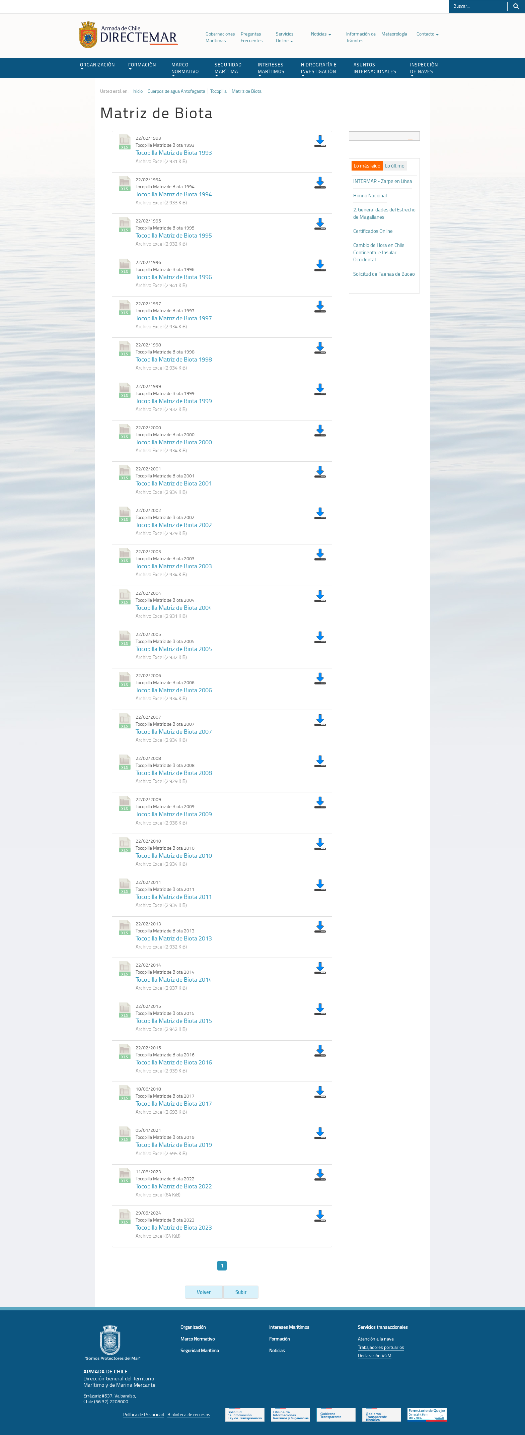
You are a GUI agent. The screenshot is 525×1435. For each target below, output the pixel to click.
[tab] (384, 135)
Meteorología (394, 33)
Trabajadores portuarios (381, 1347)
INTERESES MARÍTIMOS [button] (271, 68)
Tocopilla (218, 91)
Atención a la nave (376, 1338)
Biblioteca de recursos (188, 1414)
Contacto (428, 33)
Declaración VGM (374, 1355)
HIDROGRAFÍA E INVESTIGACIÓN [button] (319, 68)
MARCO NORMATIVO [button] (185, 68)
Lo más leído (367, 165)
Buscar (516, 6)
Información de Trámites (361, 37)
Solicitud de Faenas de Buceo (384, 273)
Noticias (321, 33)
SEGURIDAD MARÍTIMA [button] (228, 68)
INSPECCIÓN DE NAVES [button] (424, 68)
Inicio (138, 91)
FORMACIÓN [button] (142, 65)
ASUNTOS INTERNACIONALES (375, 67)
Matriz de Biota (246, 91)
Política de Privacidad (143, 1414)
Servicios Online (285, 37)
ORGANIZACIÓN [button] (97, 65)
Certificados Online (373, 231)
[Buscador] (478, 5)
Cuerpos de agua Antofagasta (176, 91)
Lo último (394, 165)
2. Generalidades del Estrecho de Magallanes (384, 213)
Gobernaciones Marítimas (220, 37)
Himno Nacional (370, 195)
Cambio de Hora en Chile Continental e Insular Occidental (378, 252)
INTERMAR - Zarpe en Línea (382, 181)
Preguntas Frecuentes (252, 37)
